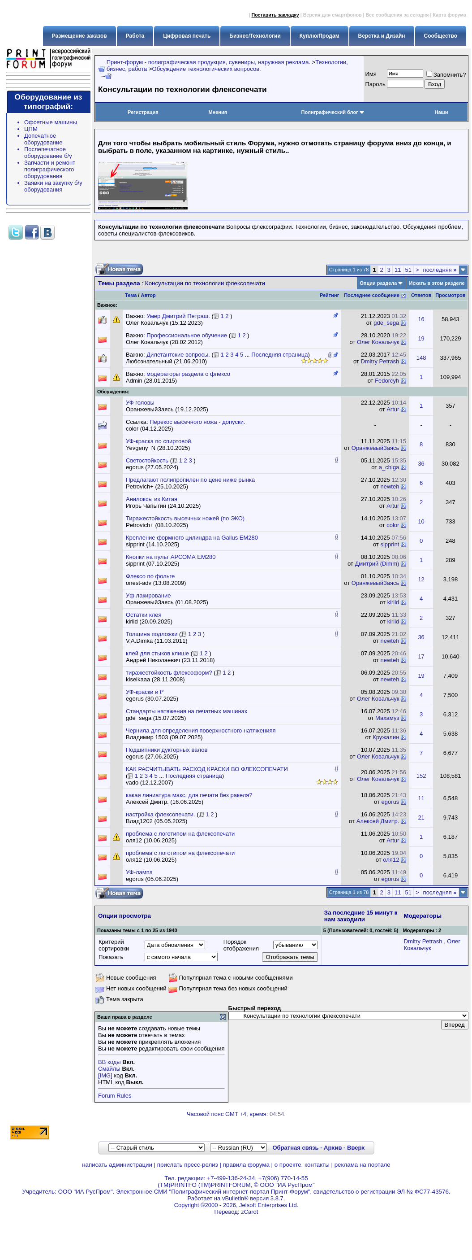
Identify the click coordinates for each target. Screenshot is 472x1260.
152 (421, 775)
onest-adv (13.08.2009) (156, 583)
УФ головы (140, 402)
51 (408, 269)
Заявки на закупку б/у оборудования (53, 186)
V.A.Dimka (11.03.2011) (157, 640)
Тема (131, 295)
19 (421, 338)
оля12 (391, 859)
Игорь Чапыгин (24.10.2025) (163, 505)
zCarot (249, 1211)
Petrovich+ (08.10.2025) (157, 525)
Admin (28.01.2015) (151, 380)
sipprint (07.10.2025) (152, 563)
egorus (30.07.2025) (152, 698)
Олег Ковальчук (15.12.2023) (164, 322)
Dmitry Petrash (379, 361)
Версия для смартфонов (332, 14)
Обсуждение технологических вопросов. (206, 68)
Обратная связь (295, 1147)
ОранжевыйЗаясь (375, 448)
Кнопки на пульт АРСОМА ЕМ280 (170, 557)
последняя (440, 269)
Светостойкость (147, 460)
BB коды (109, 1062)
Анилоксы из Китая (151, 499)
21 (421, 817)
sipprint (389, 544)
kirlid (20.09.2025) (149, 621)
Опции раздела (378, 283)
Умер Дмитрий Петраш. (178, 316)
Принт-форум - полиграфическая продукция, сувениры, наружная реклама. (208, 62)
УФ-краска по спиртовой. (159, 441)
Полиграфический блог (333, 112)
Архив (333, 1147)
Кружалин (386, 737)
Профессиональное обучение (186, 335)
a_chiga (389, 467)
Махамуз (387, 718)
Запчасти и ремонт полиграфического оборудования (49, 169)
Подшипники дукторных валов (166, 749)
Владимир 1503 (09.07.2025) (164, 737)
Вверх (356, 1147)
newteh (389, 486)
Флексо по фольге (150, 576)
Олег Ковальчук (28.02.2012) (164, 342)
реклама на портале (362, 1164)
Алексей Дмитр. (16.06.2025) (164, 801)
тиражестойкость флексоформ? (169, 672)
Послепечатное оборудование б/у (48, 152)
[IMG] (105, 1075)
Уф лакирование (148, 595)
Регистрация (143, 112)
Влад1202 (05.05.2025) (156, 821)
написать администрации (117, 1164)
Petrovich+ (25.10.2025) (157, 486)
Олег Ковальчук (378, 342)
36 (421, 463)
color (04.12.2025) (149, 428)
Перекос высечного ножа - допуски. (197, 422)
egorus (390, 801)
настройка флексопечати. (160, 814)
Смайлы (109, 1068)
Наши (441, 112)
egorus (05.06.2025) (152, 879)
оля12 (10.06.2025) (151, 840)
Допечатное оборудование (43, 139)
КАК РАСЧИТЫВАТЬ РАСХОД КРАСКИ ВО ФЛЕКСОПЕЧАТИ (207, 769)
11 (398, 269)
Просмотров (450, 295)
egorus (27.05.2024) (152, 467)
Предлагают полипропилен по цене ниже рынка (190, 479)
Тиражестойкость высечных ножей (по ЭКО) (185, 518)
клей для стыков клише (157, 653)
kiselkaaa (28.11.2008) (155, 679)
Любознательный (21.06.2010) (166, 361)
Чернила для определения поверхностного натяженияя (201, 730)
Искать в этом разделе (436, 283)
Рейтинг (329, 295)
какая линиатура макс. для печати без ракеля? (189, 795)
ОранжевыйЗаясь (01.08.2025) (167, 602)
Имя (371, 73)
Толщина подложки (151, 634)
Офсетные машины (50, 122)
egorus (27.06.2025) (152, 756)
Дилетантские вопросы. (178, 354)
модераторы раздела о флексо (188, 374)
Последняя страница (279, 354)
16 (421, 319)
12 (421, 579)
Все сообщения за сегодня (397, 14)
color (392, 525)
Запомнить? (446, 74)
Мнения (217, 112)
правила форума (246, 1164)
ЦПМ (31, 129)
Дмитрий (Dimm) (377, 563)
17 (421, 656)
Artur (392, 409)
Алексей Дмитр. (377, 821)
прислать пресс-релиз (187, 1164)
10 (421, 521)
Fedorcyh (387, 380)
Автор (148, 295)
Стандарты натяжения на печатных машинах (186, 711)
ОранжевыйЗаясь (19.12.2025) (167, 409)
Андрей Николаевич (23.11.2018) (170, 660)
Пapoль (375, 84)
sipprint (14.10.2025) (152, 544)
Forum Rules (114, 1095)
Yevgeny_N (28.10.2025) (158, 448)
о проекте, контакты (302, 1164)
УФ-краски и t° (145, 692)
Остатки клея (144, 614)
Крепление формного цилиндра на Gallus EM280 (192, 537)
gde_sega (386, 322)
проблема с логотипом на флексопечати (180, 833)
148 (421, 357)
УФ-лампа (139, 872)
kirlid (393, 602)
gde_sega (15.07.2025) (156, 718)
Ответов (421, 295)
